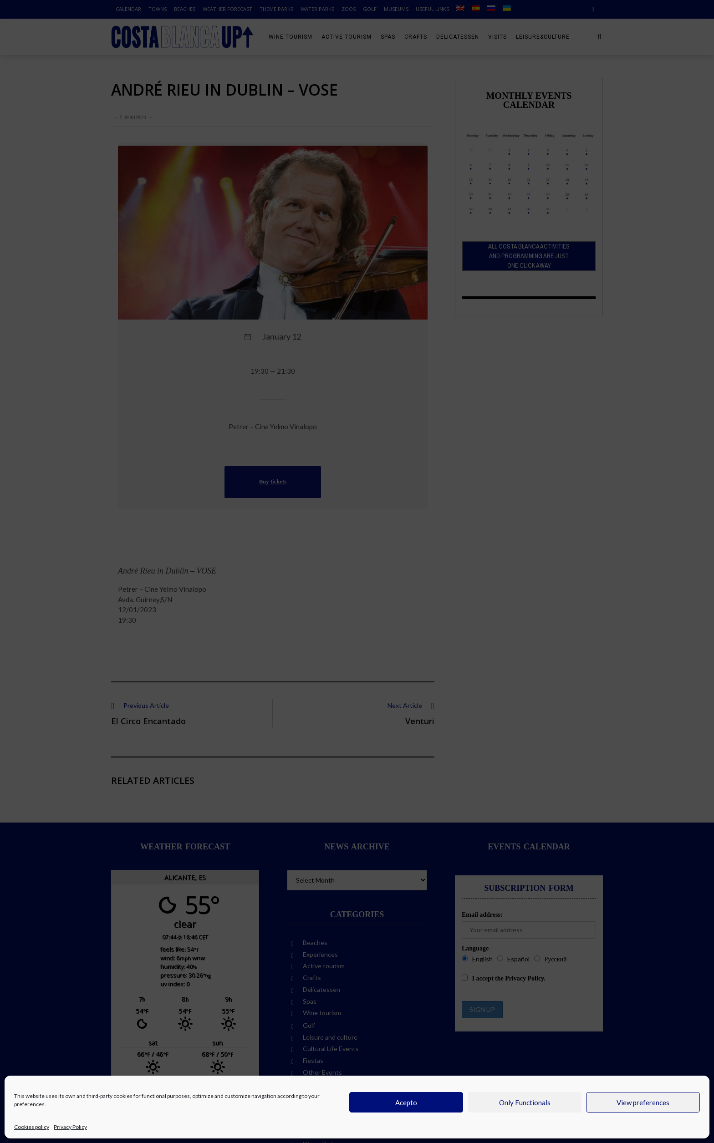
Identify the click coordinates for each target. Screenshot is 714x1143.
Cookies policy (31, 1126)
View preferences (643, 1102)
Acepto (406, 1102)
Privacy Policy (70, 1126)
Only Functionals (525, 1102)
